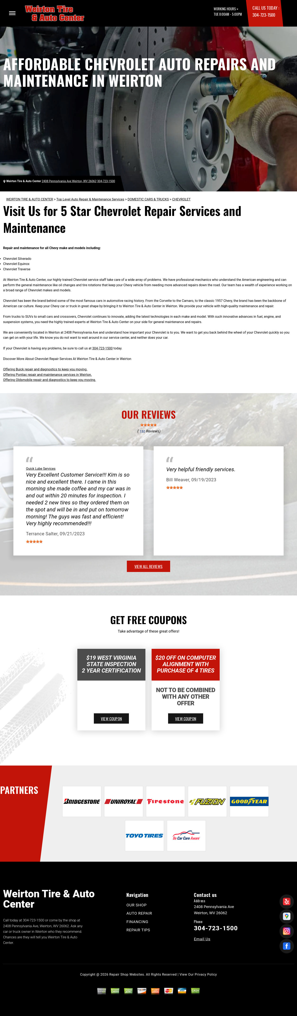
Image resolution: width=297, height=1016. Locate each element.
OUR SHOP (136, 905)
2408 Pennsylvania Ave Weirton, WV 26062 (69, 181)
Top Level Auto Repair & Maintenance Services (90, 199)
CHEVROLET (181, 199)
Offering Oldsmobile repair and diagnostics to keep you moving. (49, 380)
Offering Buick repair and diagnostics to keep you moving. (45, 369)
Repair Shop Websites (126, 974)
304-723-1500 (263, 15)
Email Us (202, 939)
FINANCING (137, 921)
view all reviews (148, 566)
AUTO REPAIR (139, 913)
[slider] (148, 425)
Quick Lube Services (40, 469)
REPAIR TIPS (138, 930)
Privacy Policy (206, 974)
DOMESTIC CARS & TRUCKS (148, 199)
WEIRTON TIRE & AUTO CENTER (29, 199)
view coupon (111, 718)
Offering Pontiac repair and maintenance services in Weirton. (47, 375)
